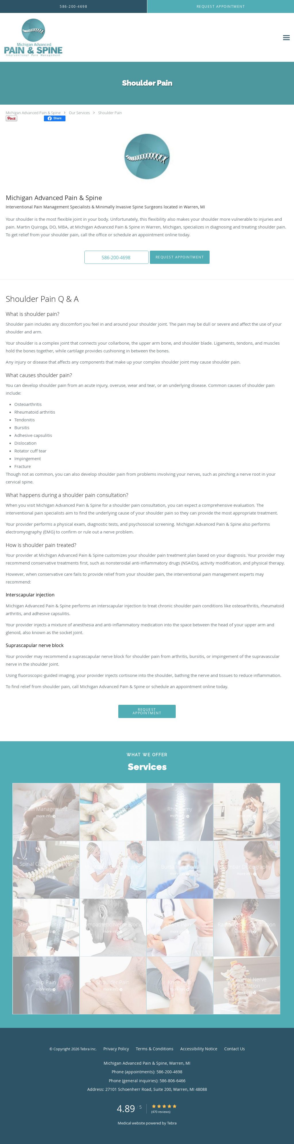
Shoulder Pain (110, 112)
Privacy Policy (116, 1048)
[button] (116, 257)
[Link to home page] (32, 37)
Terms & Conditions (154, 1048)
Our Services (79, 112)
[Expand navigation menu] (286, 37)
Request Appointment (180, 257)
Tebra (172, 1123)
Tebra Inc (88, 1048)
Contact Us (234, 1048)
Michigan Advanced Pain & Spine (33, 112)
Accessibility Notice (198, 1048)
